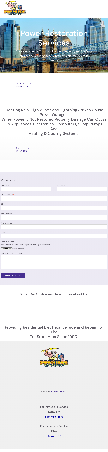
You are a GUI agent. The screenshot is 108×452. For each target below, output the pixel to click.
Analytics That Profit (59, 391)
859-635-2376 (54, 416)
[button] (1, 307)
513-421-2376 (54, 436)
